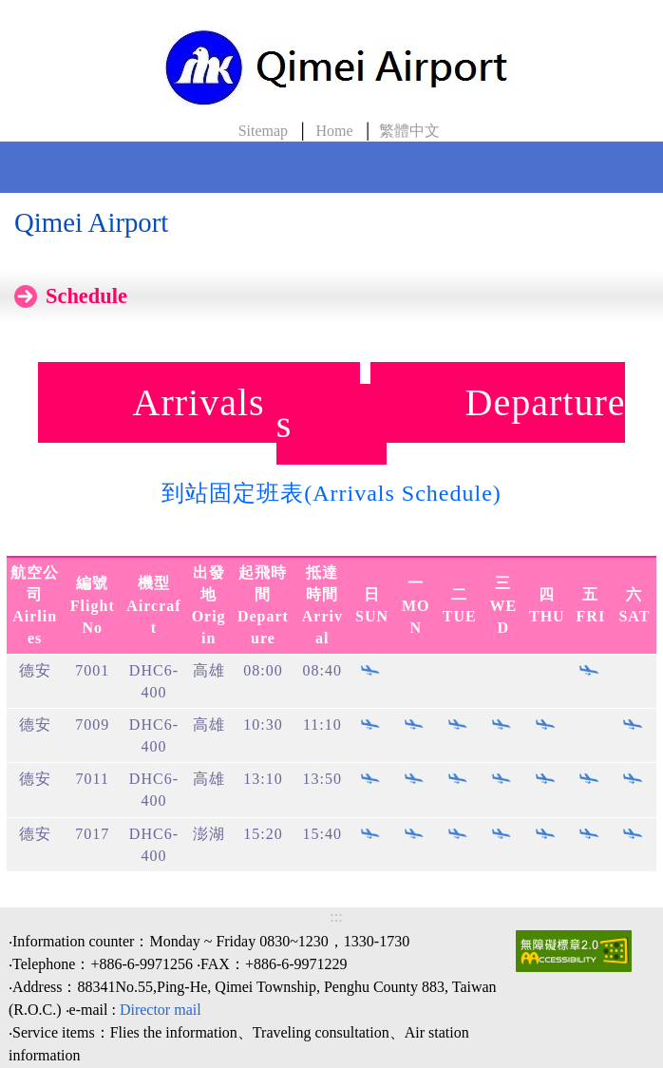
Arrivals (199, 402)
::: (336, 916)
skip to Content (26, 10)
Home (333, 131)
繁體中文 (409, 131)
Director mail (160, 1009)
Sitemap (263, 131)
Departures (451, 413)
